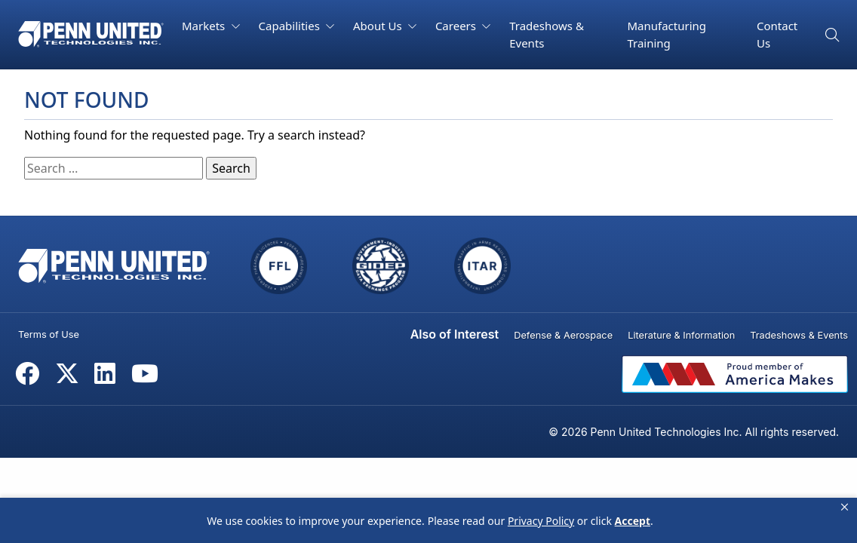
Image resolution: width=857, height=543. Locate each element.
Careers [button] (457, 25)
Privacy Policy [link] (541, 521)
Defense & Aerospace (563, 335)
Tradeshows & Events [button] (546, 34)
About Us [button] (379, 25)
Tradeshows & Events (799, 335)
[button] (844, 507)
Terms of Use (48, 334)
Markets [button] (205, 25)
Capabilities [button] (291, 25)
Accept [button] (632, 521)
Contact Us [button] (777, 34)
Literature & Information (681, 335)
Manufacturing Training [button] (666, 34)
